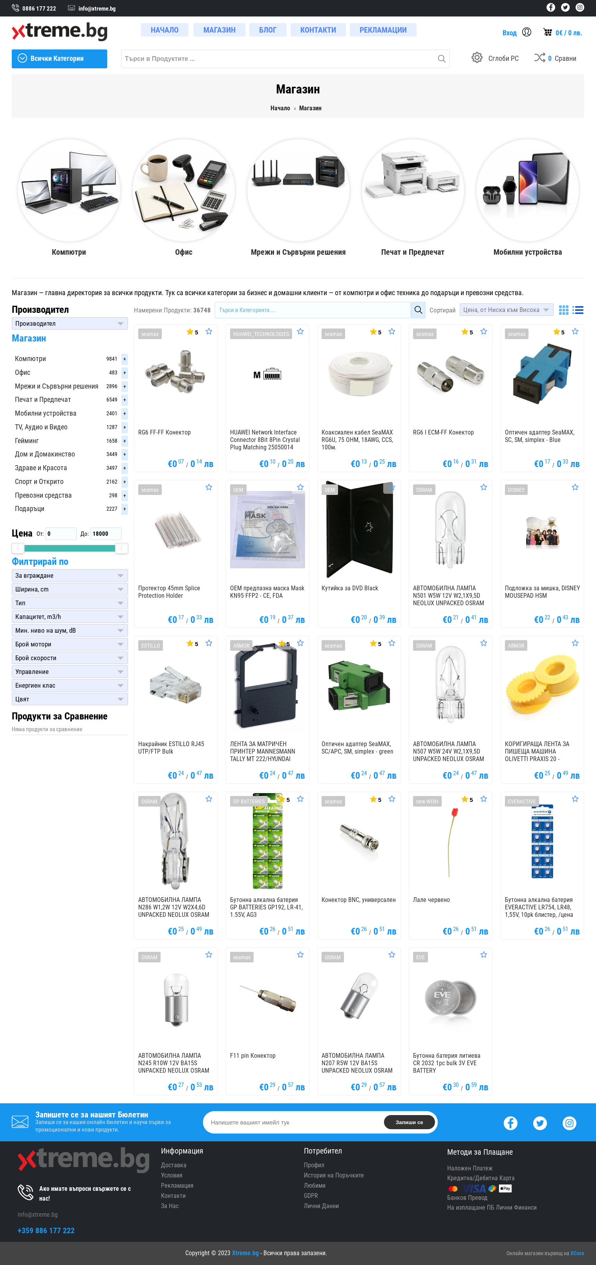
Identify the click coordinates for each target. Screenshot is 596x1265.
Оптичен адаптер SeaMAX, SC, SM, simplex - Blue (539, 436)
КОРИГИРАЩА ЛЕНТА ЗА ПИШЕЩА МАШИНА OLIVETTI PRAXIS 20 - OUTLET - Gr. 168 (537, 755)
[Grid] (564, 310)
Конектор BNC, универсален (359, 900)
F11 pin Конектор (253, 1055)
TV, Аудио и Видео (41, 427)
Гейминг (27, 440)
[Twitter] (540, 1122)
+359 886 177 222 (46, 1230)
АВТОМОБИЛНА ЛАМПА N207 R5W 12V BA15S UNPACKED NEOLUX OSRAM (357, 1063)
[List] (578, 310)
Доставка (173, 1165)
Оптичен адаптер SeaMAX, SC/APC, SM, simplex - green (357, 747)
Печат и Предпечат (43, 399)
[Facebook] (510, 1122)
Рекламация (177, 1185)
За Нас (170, 1206)
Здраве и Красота (41, 468)
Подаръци (29, 508)
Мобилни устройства (46, 413)
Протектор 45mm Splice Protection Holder (169, 591)
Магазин (29, 338)
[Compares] (555, 58)
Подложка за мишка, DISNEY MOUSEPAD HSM (542, 591)
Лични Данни (321, 1206)
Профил (314, 1165)
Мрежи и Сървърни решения (57, 386)
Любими (314, 1185)
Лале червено (431, 900)
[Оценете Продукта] (209, 331)
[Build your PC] (495, 58)
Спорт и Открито (39, 481)
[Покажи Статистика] (191, 331)
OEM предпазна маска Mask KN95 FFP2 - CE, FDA (267, 591)
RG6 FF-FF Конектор (164, 432)
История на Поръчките (334, 1175)
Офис (22, 372)
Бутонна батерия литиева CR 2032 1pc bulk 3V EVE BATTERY (447, 1063)
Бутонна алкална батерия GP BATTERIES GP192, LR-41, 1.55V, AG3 (266, 907)
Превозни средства (43, 495)
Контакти (173, 1195)
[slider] (18, 548)
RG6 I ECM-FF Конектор (443, 432)
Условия (172, 1175)
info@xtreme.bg (38, 1214)
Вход (510, 33)
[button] (70, 323)
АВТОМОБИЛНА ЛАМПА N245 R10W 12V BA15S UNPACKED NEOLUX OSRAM (173, 1063)
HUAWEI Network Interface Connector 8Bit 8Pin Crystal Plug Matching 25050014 (265, 440)
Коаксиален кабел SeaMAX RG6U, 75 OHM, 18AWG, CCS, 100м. (357, 440)
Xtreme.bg (245, 1253)
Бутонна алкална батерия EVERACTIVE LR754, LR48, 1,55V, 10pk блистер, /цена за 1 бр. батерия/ (539, 910)
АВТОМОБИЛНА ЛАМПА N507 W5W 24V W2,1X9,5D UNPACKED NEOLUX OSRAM (448, 751)
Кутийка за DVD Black (350, 588)
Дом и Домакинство (45, 454)
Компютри (30, 358)
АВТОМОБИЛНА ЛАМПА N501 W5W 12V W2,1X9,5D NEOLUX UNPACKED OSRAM (448, 595)
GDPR (311, 1195)
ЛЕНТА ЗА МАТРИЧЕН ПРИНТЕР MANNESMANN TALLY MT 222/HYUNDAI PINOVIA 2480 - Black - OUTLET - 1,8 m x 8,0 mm (262, 758)
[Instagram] (569, 1122)
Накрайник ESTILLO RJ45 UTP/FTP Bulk (171, 747)
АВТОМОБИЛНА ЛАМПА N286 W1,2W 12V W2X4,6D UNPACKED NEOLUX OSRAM (173, 907)
